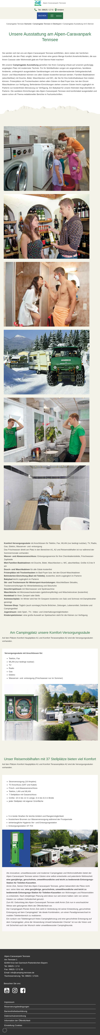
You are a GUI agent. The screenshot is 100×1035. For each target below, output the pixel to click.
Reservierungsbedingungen (16, 1006)
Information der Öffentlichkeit (17, 1020)
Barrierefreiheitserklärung (15, 1011)
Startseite (27, 24)
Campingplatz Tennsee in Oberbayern (47, 24)
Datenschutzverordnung (15, 1016)
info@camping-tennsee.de (22, 972)
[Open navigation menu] (52, 16)
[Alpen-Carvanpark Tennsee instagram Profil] (16, 990)
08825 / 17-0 (13, 966)
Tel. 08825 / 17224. (30, 976)
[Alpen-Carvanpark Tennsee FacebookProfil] (24, 990)
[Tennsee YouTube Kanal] (8, 990)
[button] (4, 1030)
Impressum (9, 1002)
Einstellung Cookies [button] (13, 1025)
